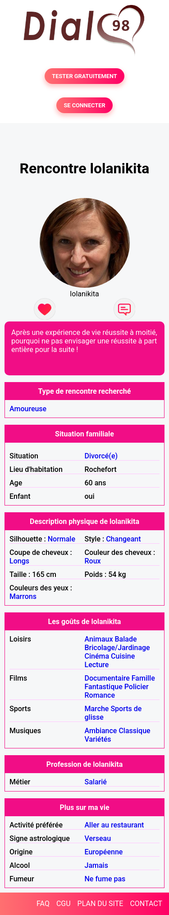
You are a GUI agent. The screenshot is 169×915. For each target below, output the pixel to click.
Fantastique (104, 686)
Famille (143, 678)
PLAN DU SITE (100, 903)
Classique (134, 730)
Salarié (96, 782)
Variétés (98, 739)
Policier (136, 686)
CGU (63, 903)
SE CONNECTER (84, 105)
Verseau (98, 838)
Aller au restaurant (114, 825)
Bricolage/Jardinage (117, 647)
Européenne (104, 852)
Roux (93, 561)
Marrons (23, 596)
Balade (125, 639)
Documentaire (107, 678)
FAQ (43, 903)
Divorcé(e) (101, 456)
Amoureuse (27, 409)
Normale (61, 539)
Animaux (99, 639)
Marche (97, 708)
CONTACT (146, 903)
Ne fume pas (105, 879)
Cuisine (123, 656)
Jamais (96, 865)
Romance (100, 695)
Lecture (97, 664)
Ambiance (101, 730)
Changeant (123, 539)
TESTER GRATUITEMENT (84, 76)
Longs (19, 561)
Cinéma (97, 656)
